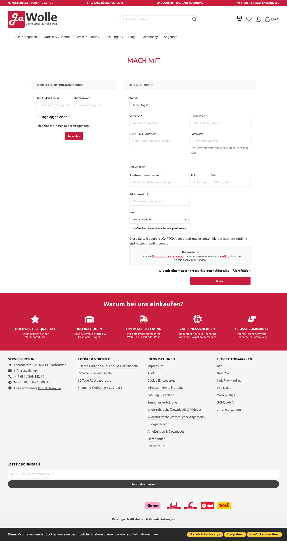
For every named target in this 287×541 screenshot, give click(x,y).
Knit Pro (223, 373)
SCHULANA (225, 402)
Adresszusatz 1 (138, 194)
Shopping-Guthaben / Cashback (100, 387)
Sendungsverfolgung (162, 402)
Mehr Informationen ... (148, 534)
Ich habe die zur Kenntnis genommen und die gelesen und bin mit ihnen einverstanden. (190, 258)
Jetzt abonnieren (143, 484)
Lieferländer (156, 439)
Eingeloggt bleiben (53, 117)
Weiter (220, 281)
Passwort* (197, 133)
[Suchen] (193, 19)
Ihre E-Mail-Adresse (48, 98)
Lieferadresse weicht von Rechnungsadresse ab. (160, 228)
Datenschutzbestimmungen (168, 256)
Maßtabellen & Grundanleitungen (151, 519)
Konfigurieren (235, 534)
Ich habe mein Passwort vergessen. (62, 126)
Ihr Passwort (82, 98)
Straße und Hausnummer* (145, 175)
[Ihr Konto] (257, 19)
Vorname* (135, 116)
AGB (224, 256)
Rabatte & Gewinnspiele (95, 373)
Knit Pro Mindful (229, 380)
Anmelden (73, 136)
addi (220, 366)
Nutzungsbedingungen (152, 243)
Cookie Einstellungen (162, 380)
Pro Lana (223, 387)
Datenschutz (156, 446)
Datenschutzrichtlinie (232, 238)
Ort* (214, 175)
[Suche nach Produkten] (153, 19)
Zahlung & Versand (160, 395)
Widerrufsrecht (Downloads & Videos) (174, 409)
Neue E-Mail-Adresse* (143, 133)
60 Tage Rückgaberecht (94, 380)
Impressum (155, 366)
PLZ (193, 175)
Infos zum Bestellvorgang (165, 387)
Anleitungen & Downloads (165, 431)
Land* (133, 212)
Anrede (134, 98)
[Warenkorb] (271, 19)
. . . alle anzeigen (229, 409)
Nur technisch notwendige (205, 534)
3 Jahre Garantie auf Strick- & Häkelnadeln (108, 366)
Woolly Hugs (226, 395)
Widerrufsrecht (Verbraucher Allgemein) (176, 417)
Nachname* (198, 116)
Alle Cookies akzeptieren (264, 534)
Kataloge (117, 519)
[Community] (237, 19)
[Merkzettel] (247, 19)
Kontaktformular (50, 388)
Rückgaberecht (158, 424)
